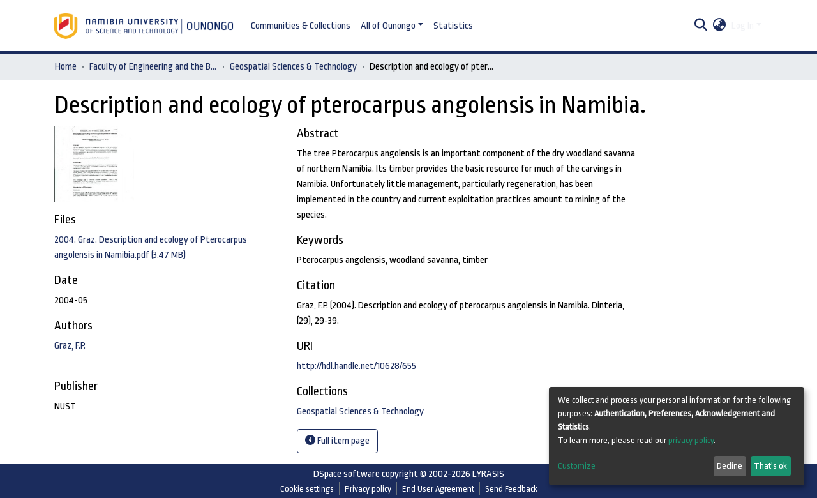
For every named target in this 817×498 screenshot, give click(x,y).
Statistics (453, 25)
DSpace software (346, 474)
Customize (577, 466)
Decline (729, 466)
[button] (720, 26)
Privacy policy (368, 489)
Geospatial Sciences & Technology (293, 66)
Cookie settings (307, 489)
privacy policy (691, 440)
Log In (742, 25)
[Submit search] (701, 26)
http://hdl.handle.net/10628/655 (356, 366)
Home (66, 66)
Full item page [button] (337, 440)
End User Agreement (438, 489)
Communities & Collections (300, 25)
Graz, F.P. (70, 345)
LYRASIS (488, 474)
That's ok (770, 466)
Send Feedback (511, 489)
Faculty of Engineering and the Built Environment (153, 66)
